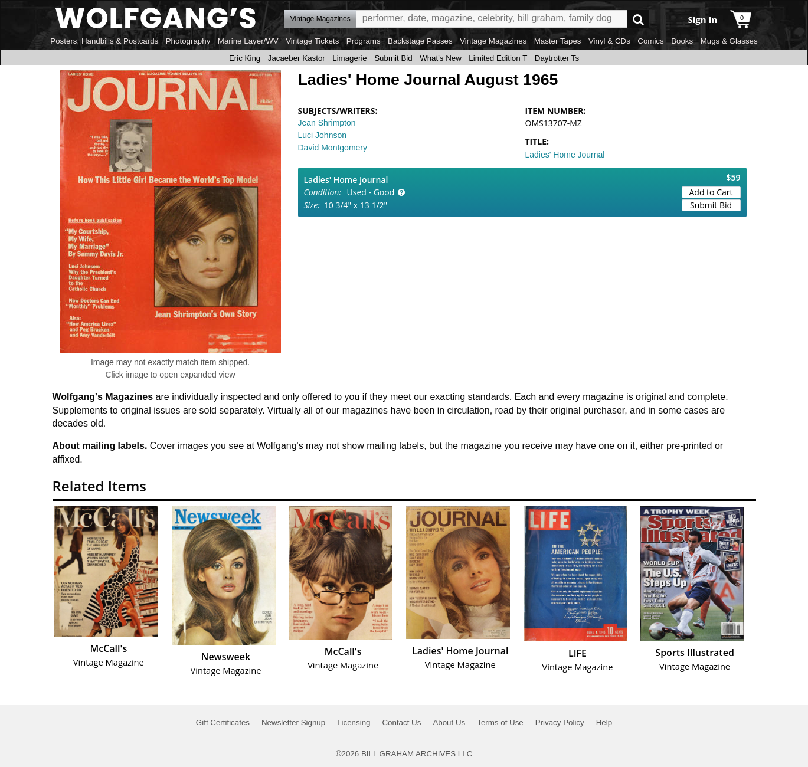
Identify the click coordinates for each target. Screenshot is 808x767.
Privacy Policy (559, 722)
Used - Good (371, 192)
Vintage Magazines (493, 41)
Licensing (353, 722)
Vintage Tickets (312, 41)
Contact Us (401, 722)
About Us (449, 722)
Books (682, 41)
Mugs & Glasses (729, 41)
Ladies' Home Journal (565, 154)
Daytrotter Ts (557, 58)
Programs (363, 41)
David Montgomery (333, 147)
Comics (650, 41)
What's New (441, 58)
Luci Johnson (322, 135)
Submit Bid (393, 58)
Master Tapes (557, 41)
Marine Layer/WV (248, 41)
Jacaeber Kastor (296, 58)
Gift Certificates (223, 722)
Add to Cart (711, 192)
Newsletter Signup (293, 722)
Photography (188, 41)
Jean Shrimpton (327, 122)
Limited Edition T (498, 58)
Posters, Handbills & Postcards (104, 41)
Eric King (244, 58)
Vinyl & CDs (609, 41)
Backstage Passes (420, 41)
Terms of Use (500, 722)
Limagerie (349, 58)
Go (638, 19)
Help (604, 722)
